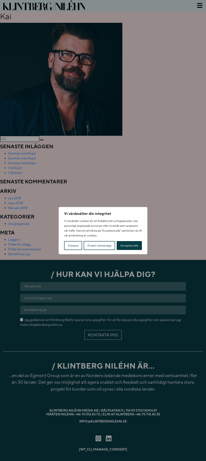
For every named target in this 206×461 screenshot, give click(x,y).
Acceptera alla (129, 245)
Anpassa (73, 245)
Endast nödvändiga (99, 245)
